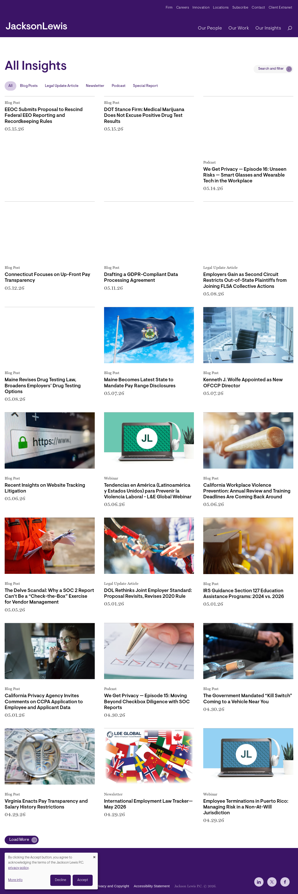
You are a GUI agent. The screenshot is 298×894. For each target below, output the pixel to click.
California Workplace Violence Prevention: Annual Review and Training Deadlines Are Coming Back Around (247, 491)
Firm (169, 8)
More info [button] (15, 880)
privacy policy (18, 868)
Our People (210, 28)
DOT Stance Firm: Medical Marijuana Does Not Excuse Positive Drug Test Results (144, 115)
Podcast (118, 86)
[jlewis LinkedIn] (259, 882)
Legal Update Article (61, 86)
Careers (182, 8)
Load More (19, 840)
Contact (258, 8)
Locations (221, 8)
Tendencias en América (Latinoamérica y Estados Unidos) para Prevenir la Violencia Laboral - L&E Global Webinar (148, 491)
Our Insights (268, 28)
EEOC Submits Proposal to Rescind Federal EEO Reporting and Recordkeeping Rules (44, 115)
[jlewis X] (272, 882)
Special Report (145, 86)
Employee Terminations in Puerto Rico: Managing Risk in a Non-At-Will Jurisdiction (245, 807)
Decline (60, 880)
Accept (82, 880)
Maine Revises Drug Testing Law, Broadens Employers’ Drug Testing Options (43, 386)
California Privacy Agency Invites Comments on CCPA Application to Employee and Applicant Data (44, 702)
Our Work (238, 28)
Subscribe (240, 8)
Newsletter (95, 86)
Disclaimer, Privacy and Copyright (103, 886)
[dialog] (51, 871)
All (10, 86)
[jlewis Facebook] (285, 882)
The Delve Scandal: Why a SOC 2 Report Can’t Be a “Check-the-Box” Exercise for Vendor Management (49, 596)
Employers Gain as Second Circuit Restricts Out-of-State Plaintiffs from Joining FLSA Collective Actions (245, 280)
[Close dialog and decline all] (94, 855)
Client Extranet (280, 8)
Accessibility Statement (151, 886)
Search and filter (271, 69)
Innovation (201, 8)
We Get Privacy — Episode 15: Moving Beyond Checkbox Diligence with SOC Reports (147, 702)
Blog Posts (28, 86)
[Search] (287, 28)
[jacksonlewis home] (36, 25)
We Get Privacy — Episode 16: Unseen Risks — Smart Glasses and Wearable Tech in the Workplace (244, 175)
